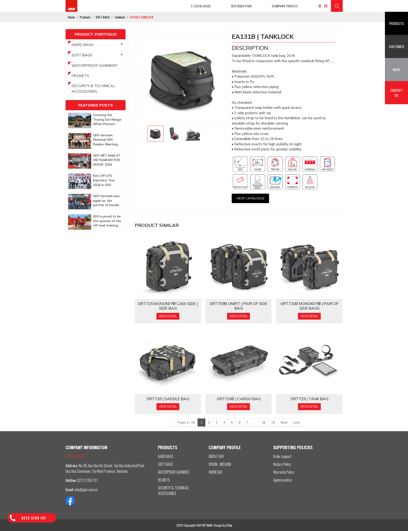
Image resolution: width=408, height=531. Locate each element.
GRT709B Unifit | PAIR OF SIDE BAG (238, 306)
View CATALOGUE (250, 198)
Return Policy (282, 464)
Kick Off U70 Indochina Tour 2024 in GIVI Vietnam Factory (105, 180)
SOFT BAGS (97, 55)
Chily (229, 525)
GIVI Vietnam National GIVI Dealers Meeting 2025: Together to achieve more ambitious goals (107, 140)
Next (284, 422)
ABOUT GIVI (216, 456)
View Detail (168, 316)
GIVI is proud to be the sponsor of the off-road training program (107, 221)
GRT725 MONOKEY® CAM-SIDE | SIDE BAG (168, 306)
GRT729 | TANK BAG (309, 399)
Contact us (396, 93)
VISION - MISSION (220, 464)
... (255, 422)
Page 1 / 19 (186, 422)
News (396, 69)
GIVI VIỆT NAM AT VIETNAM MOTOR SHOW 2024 (106, 160)
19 (273, 422)
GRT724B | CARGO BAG (239, 399)
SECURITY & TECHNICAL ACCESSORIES (93, 88)
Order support (282, 456)
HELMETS (80, 75)
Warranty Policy (283, 472)
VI (319, 6)
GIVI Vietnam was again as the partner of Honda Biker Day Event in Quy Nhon (107, 201)
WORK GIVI (215, 472)
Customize (396, 46)
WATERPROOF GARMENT (95, 65)
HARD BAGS (97, 44)
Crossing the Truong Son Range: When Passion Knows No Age (107, 119)
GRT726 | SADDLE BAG (168, 399)
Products (396, 23)
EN (325, 6)
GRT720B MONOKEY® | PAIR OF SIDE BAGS (309, 306)
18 (263, 422)
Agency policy (282, 480)
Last (296, 422)
